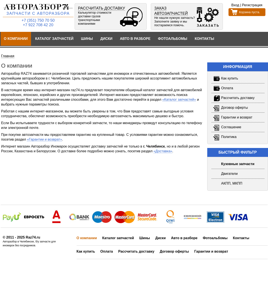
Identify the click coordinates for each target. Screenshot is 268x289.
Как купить (86, 251)
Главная (7, 56)
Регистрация (252, 5)
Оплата (106, 251)
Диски (106, 39)
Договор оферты (174, 251)
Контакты (204, 39)
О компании (16, 39)
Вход (235, 5)
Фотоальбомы (172, 39)
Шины (87, 39)
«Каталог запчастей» (179, 99)
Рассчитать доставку (136, 251)
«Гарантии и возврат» (44, 139)
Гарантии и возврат (211, 251)
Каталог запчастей (54, 39)
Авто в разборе (135, 39)
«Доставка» (162, 151)
